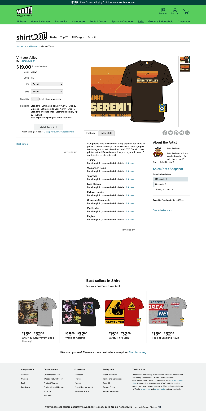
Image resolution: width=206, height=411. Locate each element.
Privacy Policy (109, 387)
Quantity (24, 99)
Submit (92, 37)
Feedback (25, 387)
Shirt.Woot (31, 36)
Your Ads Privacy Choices (146, 407)
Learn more (129, 2)
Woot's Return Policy (53, 379)
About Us (25, 375)
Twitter (78, 379)
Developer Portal (82, 391)
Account (175, 11)
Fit (27, 84)
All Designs (78, 37)
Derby (53, 37)
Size (27, 91)
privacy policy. (160, 389)
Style (26, 78)
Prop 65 (106, 383)
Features (90, 133)
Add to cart (48, 127)
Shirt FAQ (48, 391)
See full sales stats (162, 210)
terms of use (145, 389)
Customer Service (52, 375)
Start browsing (137, 352)
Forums (163, 11)
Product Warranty (51, 383)
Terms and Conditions (112, 379)
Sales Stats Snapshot (168, 169)
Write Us (48, 395)
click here (129, 163)
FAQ (23, 383)
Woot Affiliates (110, 375)
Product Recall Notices (54, 387)
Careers (24, 379)
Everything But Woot (84, 387)
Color (26, 72)
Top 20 (64, 37)
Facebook (79, 375)
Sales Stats (106, 133)
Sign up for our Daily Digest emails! (59, 132)
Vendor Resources (111, 391)
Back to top (22, 144)
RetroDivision (27, 60)
